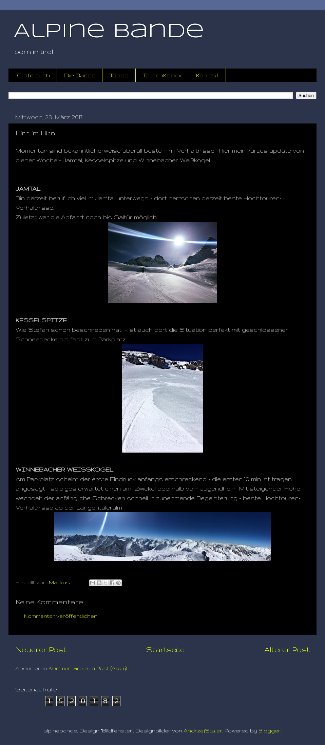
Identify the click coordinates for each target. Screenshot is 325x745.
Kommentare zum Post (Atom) (88, 668)
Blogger (270, 730)
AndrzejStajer (203, 730)
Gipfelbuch (33, 75)
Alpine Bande (109, 31)
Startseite (165, 649)
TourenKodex (162, 75)
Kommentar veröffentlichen (60, 616)
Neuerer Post (40, 649)
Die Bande (79, 75)
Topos (119, 75)
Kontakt (207, 75)
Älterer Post (287, 649)
